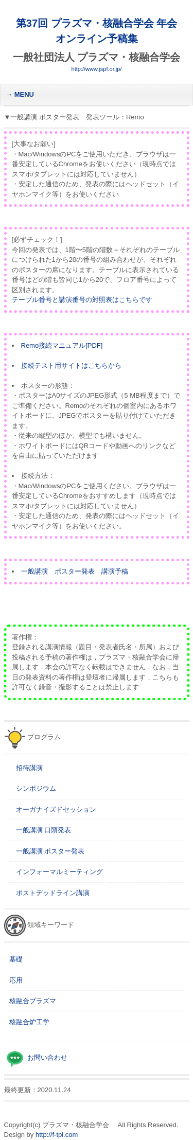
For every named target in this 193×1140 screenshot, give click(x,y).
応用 (16, 980)
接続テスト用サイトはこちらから (71, 365)
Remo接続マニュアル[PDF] (62, 345)
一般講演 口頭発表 (40, 830)
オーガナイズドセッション (52, 809)
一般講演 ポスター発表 (47, 851)
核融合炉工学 (29, 1022)
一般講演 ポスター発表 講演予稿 (74, 571)
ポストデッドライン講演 (49, 893)
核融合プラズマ (32, 1001)
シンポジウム (32, 788)
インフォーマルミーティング (56, 872)
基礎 (16, 959)
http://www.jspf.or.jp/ (97, 69)
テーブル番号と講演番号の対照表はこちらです (82, 300)
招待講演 (26, 768)
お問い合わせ (47, 1057)
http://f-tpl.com (57, 1134)
